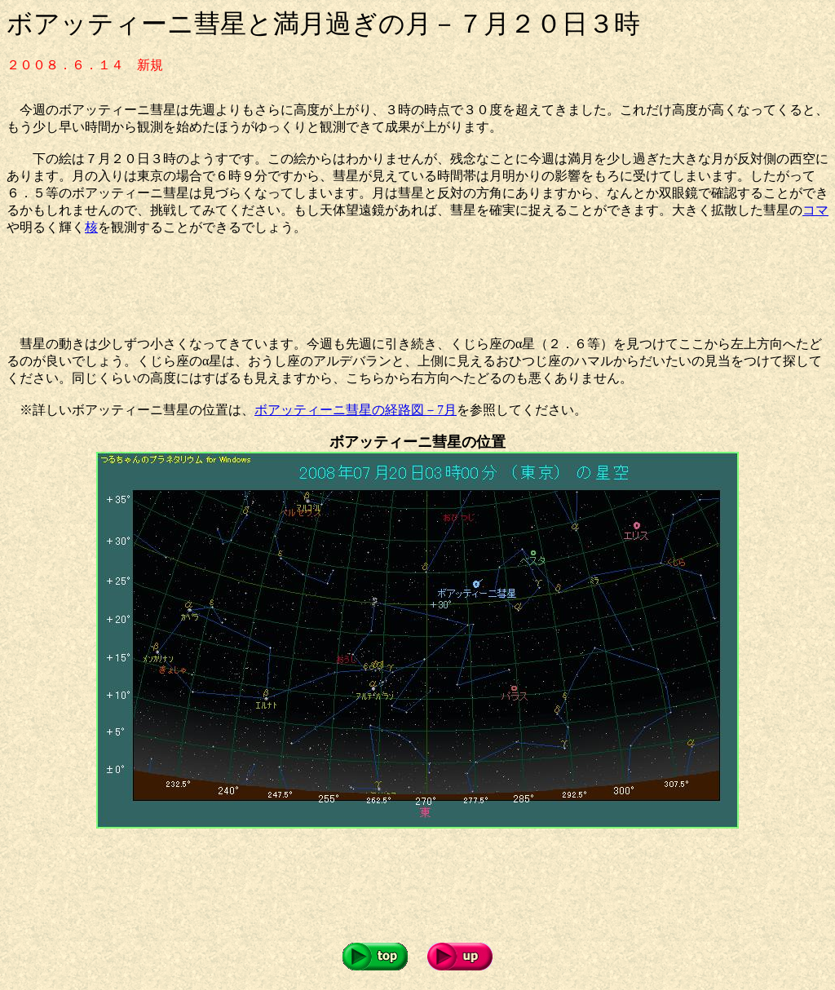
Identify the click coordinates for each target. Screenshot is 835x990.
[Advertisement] (303, 286)
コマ (815, 210)
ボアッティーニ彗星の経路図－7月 (355, 410)
